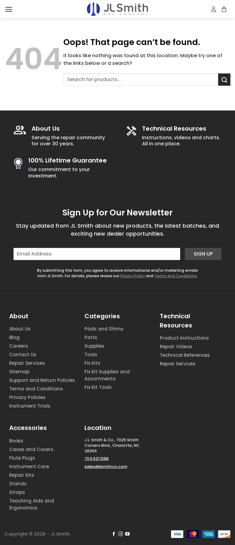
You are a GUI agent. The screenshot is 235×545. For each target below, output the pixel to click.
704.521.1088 (96, 458)
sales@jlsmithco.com (105, 466)
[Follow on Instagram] (120, 534)
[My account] (214, 9)
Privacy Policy (132, 275)
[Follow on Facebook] (114, 534)
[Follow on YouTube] (127, 534)
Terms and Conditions (175, 275)
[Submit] (224, 79)
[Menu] (9, 9)
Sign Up (203, 253)
